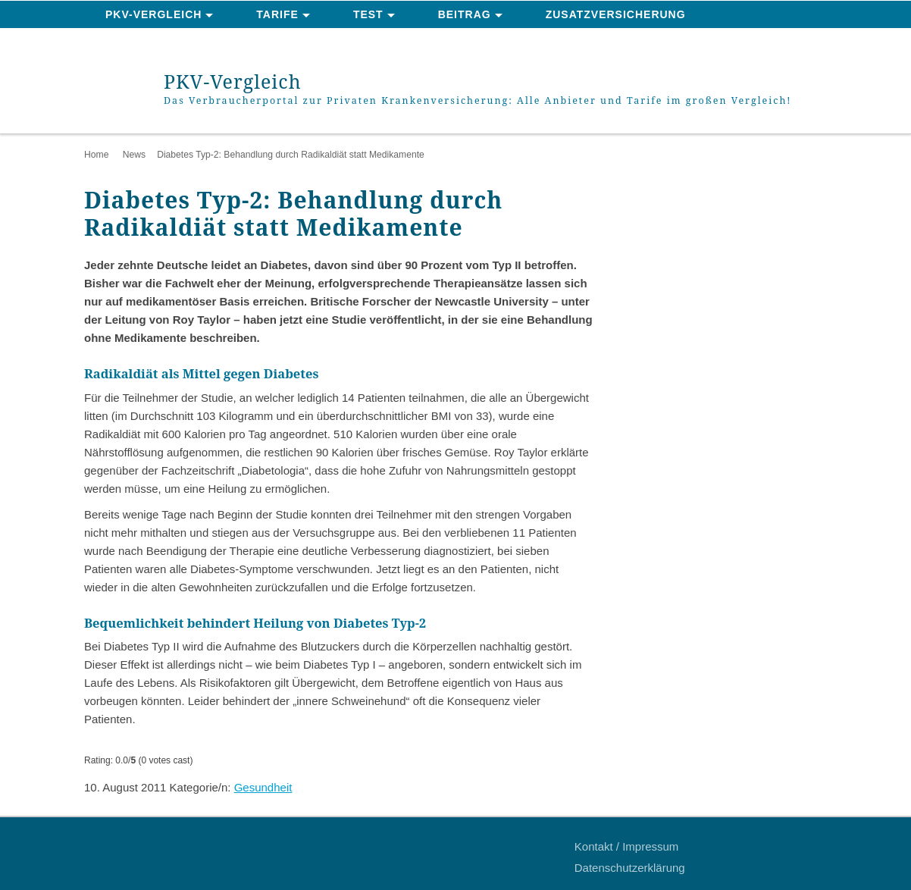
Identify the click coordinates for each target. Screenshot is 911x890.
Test (368, 14)
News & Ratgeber (163, 42)
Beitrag (464, 14)
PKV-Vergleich (153, 14)
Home (96, 154)
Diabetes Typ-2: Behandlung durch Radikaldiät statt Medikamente (290, 154)
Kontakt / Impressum (626, 846)
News (134, 154)
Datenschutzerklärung (629, 867)
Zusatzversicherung (616, 14)
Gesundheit (263, 787)
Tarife (277, 14)
